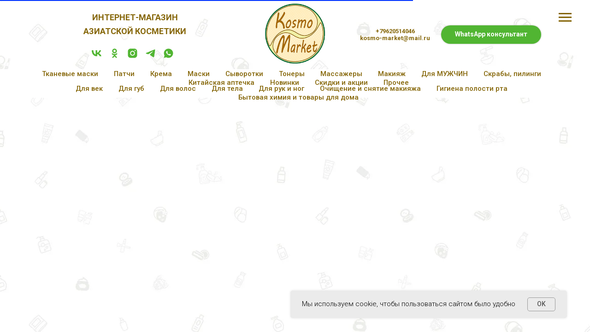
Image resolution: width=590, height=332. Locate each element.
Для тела (227, 88)
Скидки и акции (341, 82)
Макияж (392, 74)
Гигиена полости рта (472, 88)
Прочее (396, 82)
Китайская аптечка (221, 82)
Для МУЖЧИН (444, 74)
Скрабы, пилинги (512, 74)
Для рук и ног (281, 88)
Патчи (124, 74)
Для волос (178, 88)
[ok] (114, 56)
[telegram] (150, 56)
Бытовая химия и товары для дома (298, 97)
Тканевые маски (70, 74)
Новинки (284, 82)
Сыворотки (244, 74)
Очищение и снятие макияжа (370, 88)
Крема (161, 74)
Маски (199, 74)
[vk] (96, 56)
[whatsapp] (168, 56)
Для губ (131, 88)
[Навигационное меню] (565, 17)
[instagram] (132, 56)
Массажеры (341, 74)
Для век (89, 88)
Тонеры (292, 74)
